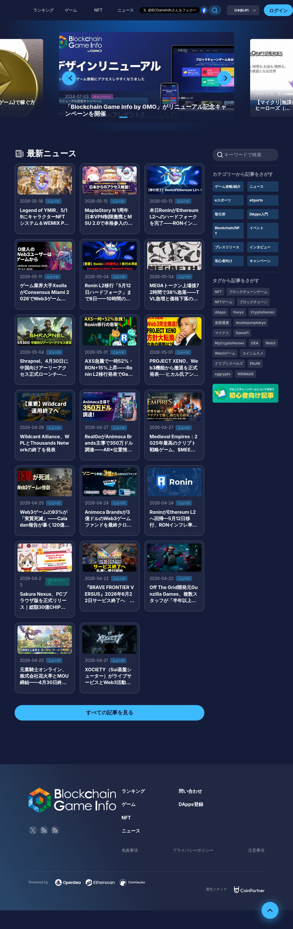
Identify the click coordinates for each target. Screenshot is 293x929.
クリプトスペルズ (229, 363)
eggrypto (223, 374)
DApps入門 (259, 214)
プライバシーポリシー (193, 850)
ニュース (257, 186)
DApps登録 (191, 804)
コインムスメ (252, 353)
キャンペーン (260, 261)
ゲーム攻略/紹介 (228, 186)
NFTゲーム (223, 302)
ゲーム (71, 10)
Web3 (270, 343)
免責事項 (130, 850)
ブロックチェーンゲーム (248, 292)
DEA (254, 343)
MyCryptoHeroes (229, 343)
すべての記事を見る (109, 712)
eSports (256, 200)
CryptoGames (262, 312)
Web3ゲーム (225, 353)
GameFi (242, 333)
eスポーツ (223, 200)
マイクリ (222, 333)
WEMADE (245, 374)
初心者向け (223, 261)
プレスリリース (227, 247)
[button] (123, 117)
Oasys (238, 312)
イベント (257, 228)
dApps (220, 312)
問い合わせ (190, 791)
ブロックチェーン (253, 302)
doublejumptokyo (251, 322)
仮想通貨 (222, 322)
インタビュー (260, 247)
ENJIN (255, 363)
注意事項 (256, 850)
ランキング (43, 10)
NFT (98, 10)
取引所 (220, 214)
